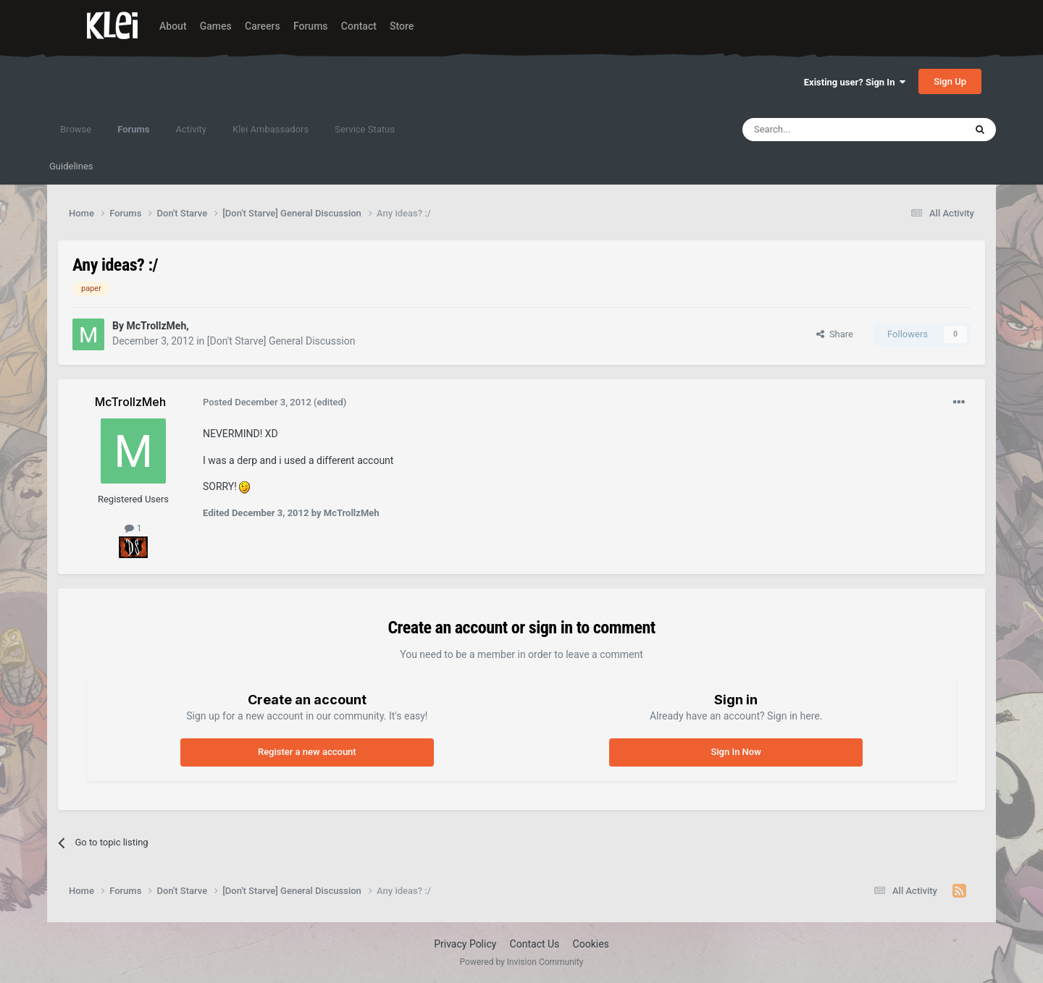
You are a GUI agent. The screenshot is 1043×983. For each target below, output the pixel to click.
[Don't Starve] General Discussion (281, 341)
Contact (359, 26)
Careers (262, 26)
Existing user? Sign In (854, 82)
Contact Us (535, 944)
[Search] (819, 129)
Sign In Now (736, 751)
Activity (190, 129)
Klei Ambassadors (271, 129)
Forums (310, 26)
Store (402, 26)
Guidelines (71, 166)
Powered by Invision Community (522, 962)
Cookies (591, 944)
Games (216, 26)
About (173, 26)
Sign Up (950, 81)
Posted (257, 402)
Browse (75, 129)
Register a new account (307, 751)
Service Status (365, 129)
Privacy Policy (465, 944)
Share (834, 334)
